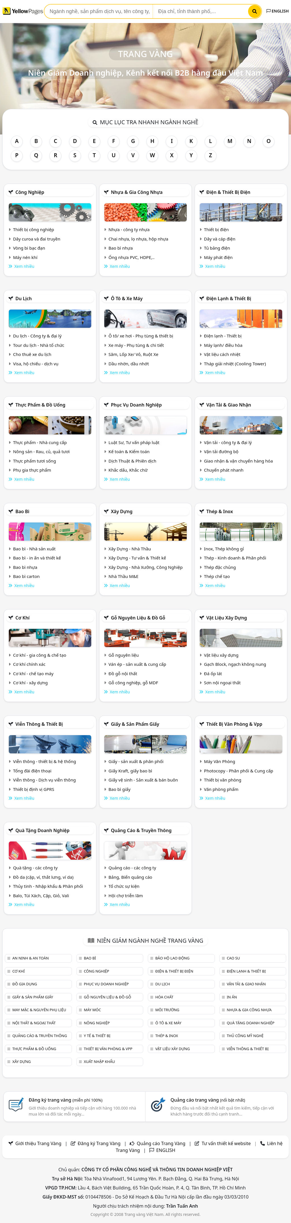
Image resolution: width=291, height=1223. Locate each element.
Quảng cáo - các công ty (132, 867)
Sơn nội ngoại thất (222, 682)
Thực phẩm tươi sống (34, 461)
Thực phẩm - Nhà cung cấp (40, 442)
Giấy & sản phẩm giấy (135, 724)
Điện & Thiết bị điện (228, 192)
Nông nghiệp (97, 1022)
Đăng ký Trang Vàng (99, 1143)
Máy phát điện (218, 257)
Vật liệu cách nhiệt (222, 354)
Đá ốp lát (213, 673)
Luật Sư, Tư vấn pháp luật (134, 442)
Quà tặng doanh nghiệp (42, 830)
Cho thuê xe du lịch (32, 354)
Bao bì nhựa (121, 248)
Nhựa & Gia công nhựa (137, 192)
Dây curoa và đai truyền (36, 239)
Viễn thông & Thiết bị (39, 724)
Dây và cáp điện (219, 239)
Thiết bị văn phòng (223, 780)
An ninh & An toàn (30, 958)
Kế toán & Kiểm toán (129, 451)
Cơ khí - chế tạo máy (33, 673)
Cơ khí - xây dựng (30, 682)
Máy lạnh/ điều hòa (223, 345)
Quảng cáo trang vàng (208, 1100)
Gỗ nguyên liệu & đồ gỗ (138, 618)
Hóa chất (164, 997)
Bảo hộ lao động (172, 958)
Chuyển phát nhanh (224, 470)
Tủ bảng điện (217, 248)
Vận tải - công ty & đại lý (228, 442)
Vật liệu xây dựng (226, 618)
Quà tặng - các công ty (35, 867)
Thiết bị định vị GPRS (33, 789)
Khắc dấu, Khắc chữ (128, 470)
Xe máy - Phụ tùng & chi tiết (136, 345)
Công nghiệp (29, 192)
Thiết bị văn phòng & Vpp (234, 724)
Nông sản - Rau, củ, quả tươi (41, 451)
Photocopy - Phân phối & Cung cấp (238, 771)
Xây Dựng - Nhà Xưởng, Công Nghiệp (146, 567)
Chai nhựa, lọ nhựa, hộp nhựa (138, 239)
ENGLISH (278, 11)
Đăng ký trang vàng (66, 1100)
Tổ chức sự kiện (124, 886)
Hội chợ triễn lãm (126, 895)
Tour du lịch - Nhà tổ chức (38, 345)
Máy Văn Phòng (219, 761)
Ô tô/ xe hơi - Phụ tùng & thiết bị (141, 336)
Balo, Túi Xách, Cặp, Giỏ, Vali (41, 895)
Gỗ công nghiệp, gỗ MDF (133, 682)
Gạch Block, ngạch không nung (235, 664)
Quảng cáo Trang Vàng (161, 1143)
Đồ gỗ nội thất (123, 673)
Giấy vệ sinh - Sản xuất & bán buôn (143, 780)
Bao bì (22, 511)
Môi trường (167, 1009)
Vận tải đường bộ (221, 451)
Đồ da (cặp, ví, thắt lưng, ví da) (43, 877)
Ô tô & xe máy (127, 298)
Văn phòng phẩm (221, 789)
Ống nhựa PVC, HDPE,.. (132, 257)
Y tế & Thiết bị (97, 1035)
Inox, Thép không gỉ (224, 549)
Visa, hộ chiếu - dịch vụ (36, 363)
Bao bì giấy (119, 789)
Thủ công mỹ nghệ (245, 1035)
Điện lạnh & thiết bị (228, 298)
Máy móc (92, 1009)
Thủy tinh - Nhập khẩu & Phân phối (48, 886)
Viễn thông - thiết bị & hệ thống (44, 761)
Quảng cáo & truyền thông (141, 830)
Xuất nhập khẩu (99, 1061)
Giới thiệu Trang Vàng (38, 1143)
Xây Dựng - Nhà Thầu (130, 549)
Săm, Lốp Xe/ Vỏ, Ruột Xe (133, 354)
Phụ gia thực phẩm (32, 470)
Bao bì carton (26, 576)
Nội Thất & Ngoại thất (33, 1022)
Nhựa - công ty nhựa (129, 229)
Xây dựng (121, 511)
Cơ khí (22, 618)
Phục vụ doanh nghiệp (136, 405)
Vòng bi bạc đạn (29, 248)
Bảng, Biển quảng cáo (130, 877)
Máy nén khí (25, 257)
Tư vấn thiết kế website (227, 1143)
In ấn (232, 997)
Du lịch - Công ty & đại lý (37, 336)
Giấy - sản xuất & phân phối (136, 761)
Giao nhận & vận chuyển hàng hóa (238, 461)
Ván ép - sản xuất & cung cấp (137, 664)
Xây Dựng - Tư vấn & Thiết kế (137, 558)
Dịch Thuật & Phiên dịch (132, 461)
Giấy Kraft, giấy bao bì (130, 771)
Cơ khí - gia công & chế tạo (39, 655)
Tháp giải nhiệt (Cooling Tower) (235, 363)
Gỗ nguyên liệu (124, 655)
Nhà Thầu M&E (123, 576)
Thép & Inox (219, 511)
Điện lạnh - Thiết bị (223, 336)
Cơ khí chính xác (29, 664)
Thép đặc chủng (220, 567)
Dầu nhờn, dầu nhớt (129, 363)
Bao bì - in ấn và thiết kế (37, 558)
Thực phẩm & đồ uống (40, 405)
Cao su (233, 958)
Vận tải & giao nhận (228, 405)
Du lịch (23, 298)
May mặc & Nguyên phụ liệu (39, 1009)
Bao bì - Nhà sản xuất (34, 549)
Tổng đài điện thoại (32, 771)
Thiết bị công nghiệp (33, 229)
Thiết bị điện (216, 229)
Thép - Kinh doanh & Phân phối (235, 558)
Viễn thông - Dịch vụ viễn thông (44, 780)
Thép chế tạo (217, 576)
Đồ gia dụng (24, 983)
